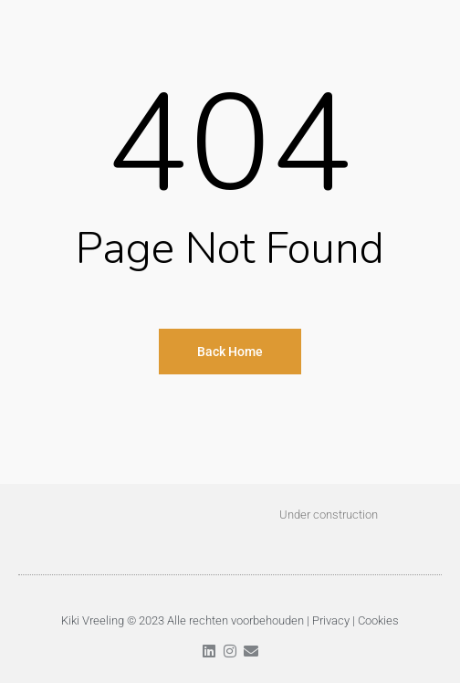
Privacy (331, 620)
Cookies (378, 620)
